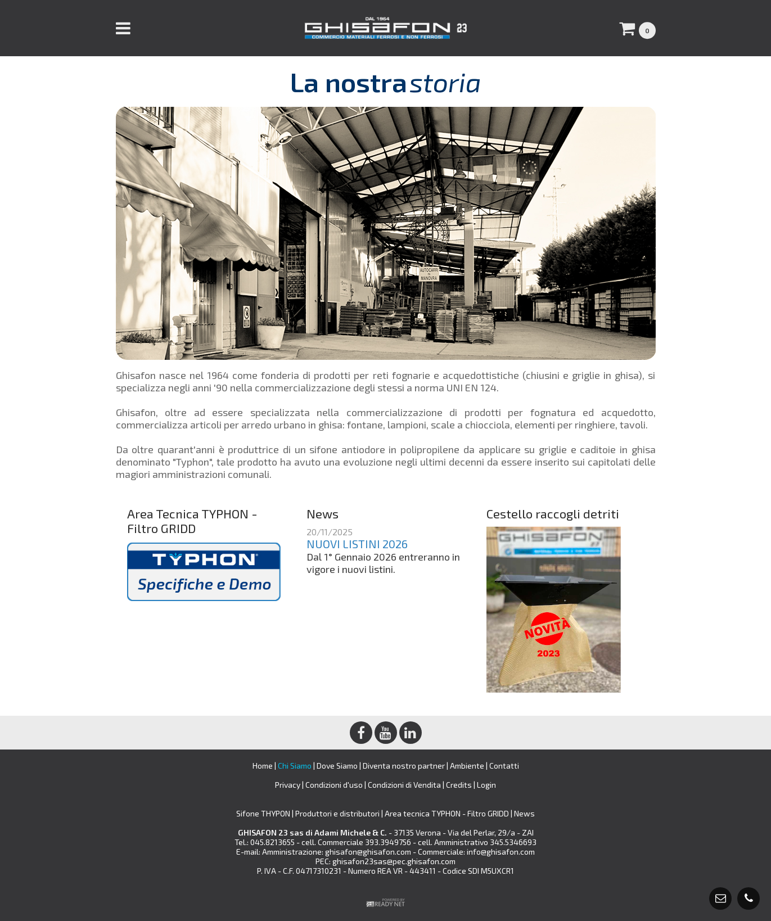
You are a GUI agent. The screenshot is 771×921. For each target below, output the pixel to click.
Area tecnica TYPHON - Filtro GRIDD (448, 813)
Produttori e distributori (338, 813)
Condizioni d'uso (334, 784)
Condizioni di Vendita (404, 784)
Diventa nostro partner (404, 765)
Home (263, 765)
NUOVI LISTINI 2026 (357, 543)
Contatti (504, 765)
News (524, 813)
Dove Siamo (337, 765)
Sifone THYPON (264, 813)
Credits (459, 784)
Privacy (287, 784)
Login (486, 784)
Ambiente (467, 765)
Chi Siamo (295, 765)
